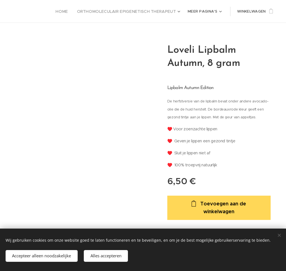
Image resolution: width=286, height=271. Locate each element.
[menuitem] (71, 11)
